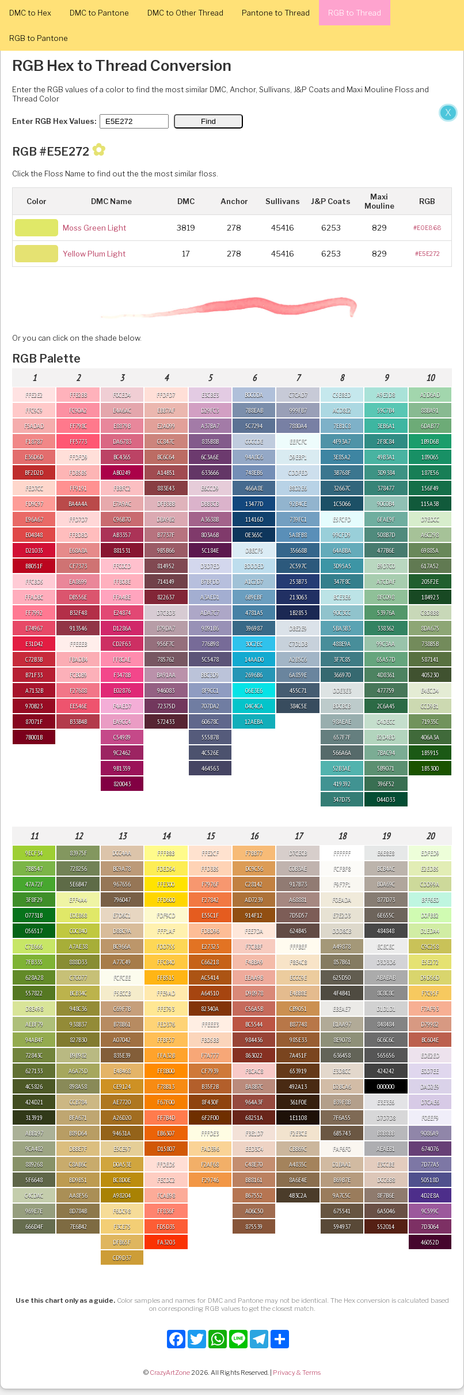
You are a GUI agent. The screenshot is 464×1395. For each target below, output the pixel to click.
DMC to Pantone (99, 12)
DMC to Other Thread (185, 12)
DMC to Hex (30, 12)
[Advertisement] (230, 189)
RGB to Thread (354, 12)
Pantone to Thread (276, 12)
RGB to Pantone (38, 38)
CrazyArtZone (170, 1372)
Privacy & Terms (297, 1372)
